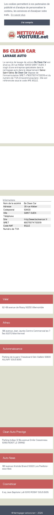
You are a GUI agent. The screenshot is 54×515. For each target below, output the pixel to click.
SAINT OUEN (30, 212)
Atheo (6, 322)
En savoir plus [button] (18, 15)
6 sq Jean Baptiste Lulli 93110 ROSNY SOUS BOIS (25, 492)
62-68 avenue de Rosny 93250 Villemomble (23, 307)
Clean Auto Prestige (14, 431)
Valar (6, 298)
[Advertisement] (27, 111)
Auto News (9, 457)
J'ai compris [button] (27, 22)
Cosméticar (9, 483)
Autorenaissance (12, 348)
